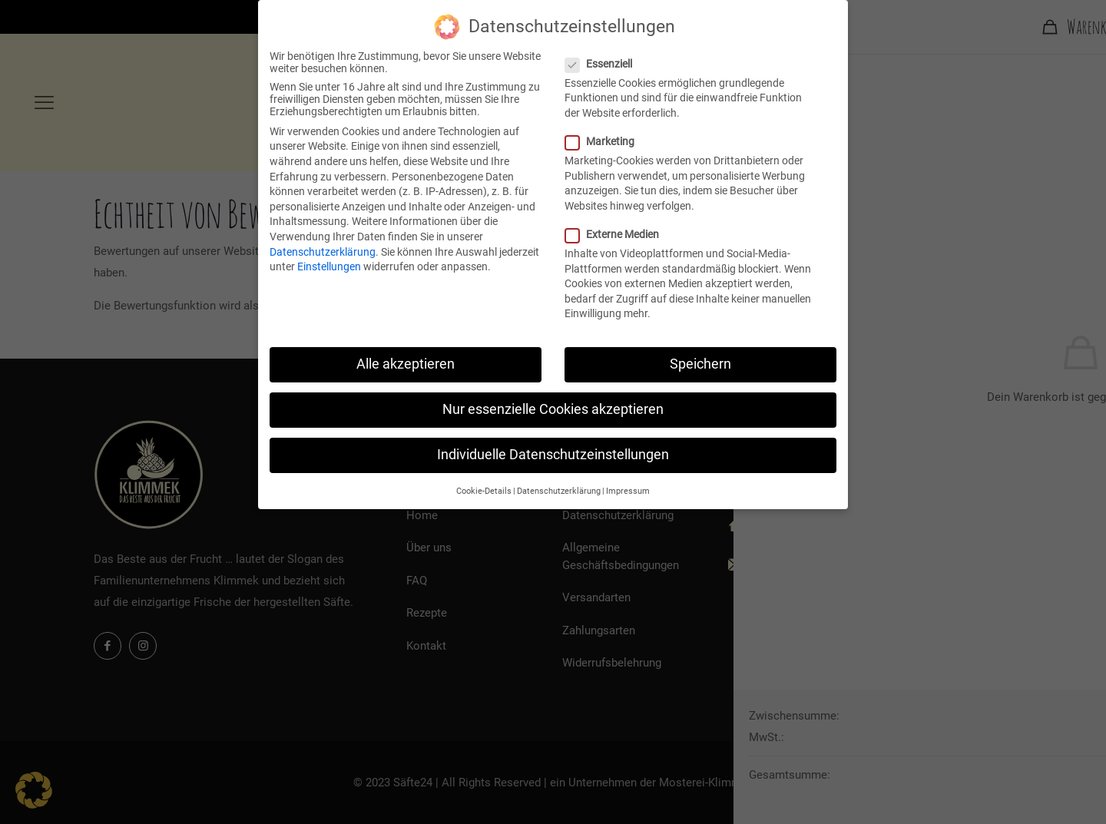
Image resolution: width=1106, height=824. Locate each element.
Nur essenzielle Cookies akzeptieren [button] (553, 408)
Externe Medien (618, 233)
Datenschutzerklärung (323, 251)
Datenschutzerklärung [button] (559, 490)
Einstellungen (329, 266)
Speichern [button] (700, 363)
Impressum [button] (628, 490)
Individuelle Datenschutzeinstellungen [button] (553, 454)
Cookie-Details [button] (484, 490)
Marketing (606, 140)
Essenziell (605, 63)
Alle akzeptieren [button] (405, 363)
